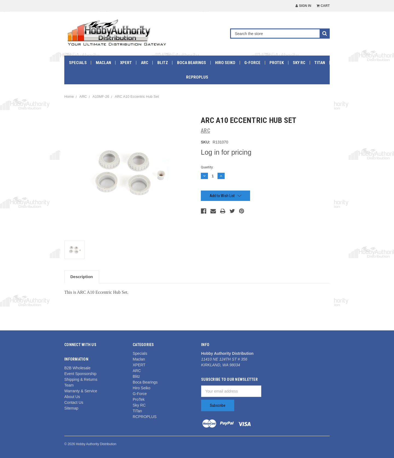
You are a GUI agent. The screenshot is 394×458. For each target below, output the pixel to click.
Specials (78, 62)
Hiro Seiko (225, 62)
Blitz (162, 62)
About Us (72, 396)
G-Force (252, 62)
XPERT (126, 62)
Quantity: (207, 167)
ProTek (277, 62)
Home (69, 96)
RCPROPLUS (197, 77)
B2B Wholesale (77, 368)
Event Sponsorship (80, 373)
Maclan (103, 62)
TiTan (319, 62)
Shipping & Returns (80, 379)
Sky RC (299, 62)
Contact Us (73, 402)
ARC (144, 62)
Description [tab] (81, 276)
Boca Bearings (191, 62)
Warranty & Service (80, 391)
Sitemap (71, 408)
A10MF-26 (100, 96)
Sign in (303, 6)
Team (69, 385)
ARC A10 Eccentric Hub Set (137, 96)
